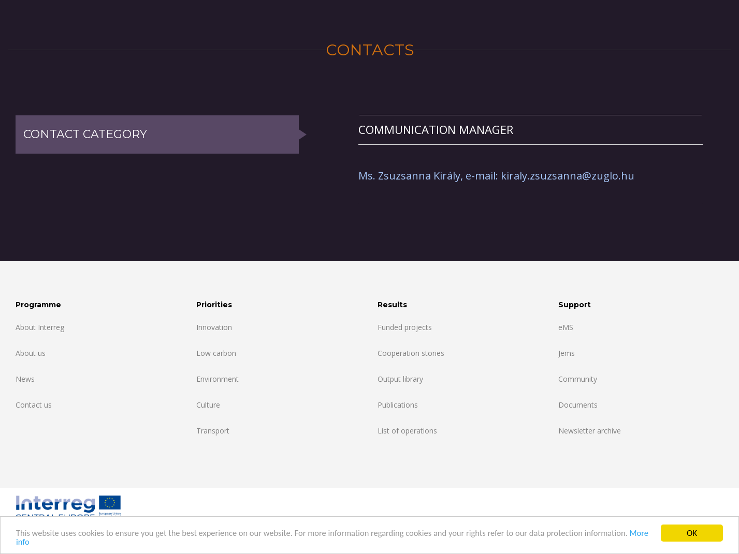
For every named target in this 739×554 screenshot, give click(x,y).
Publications (398, 405)
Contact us (34, 405)
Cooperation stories (411, 353)
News (25, 379)
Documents (578, 405)
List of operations (407, 431)
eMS (565, 327)
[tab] (530, 129)
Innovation (214, 327)
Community (577, 379)
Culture (208, 405)
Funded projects (405, 327)
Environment (217, 379)
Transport (212, 431)
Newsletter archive (589, 431)
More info (33, 542)
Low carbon (216, 353)
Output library (400, 379)
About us (31, 353)
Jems (566, 353)
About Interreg (40, 327)
